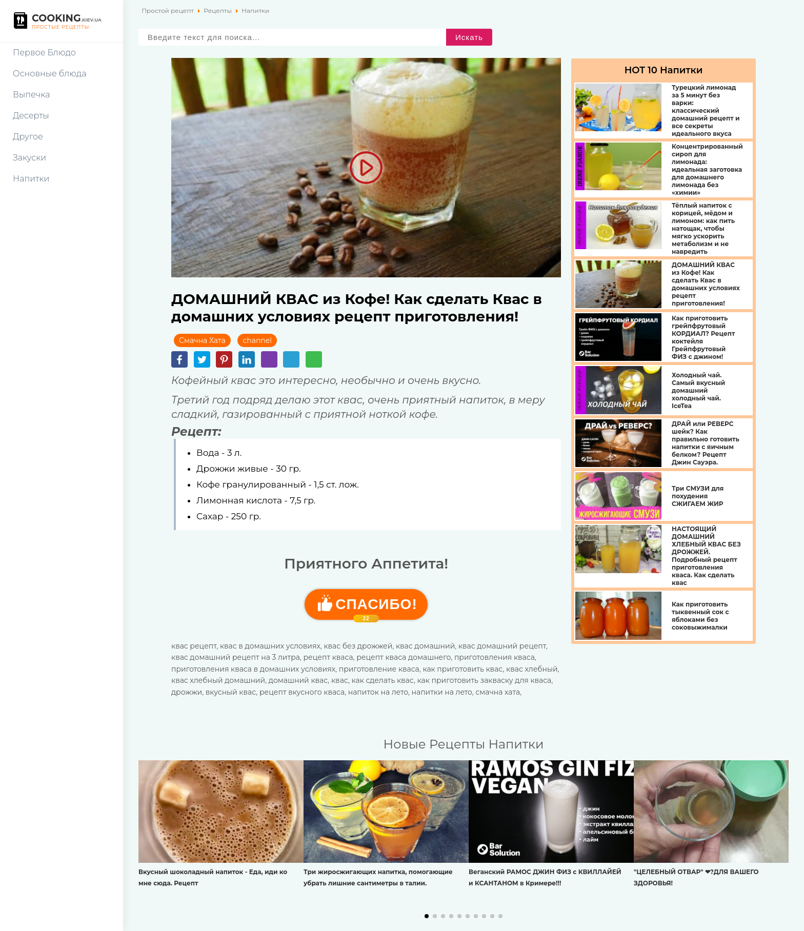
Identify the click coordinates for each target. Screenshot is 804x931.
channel (257, 340)
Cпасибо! (376, 608)
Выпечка (31, 94)
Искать (469, 37)
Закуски (29, 158)
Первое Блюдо (44, 52)
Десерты (31, 115)
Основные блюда (49, 73)
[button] (427, 916)
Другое (28, 136)
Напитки (31, 179)
